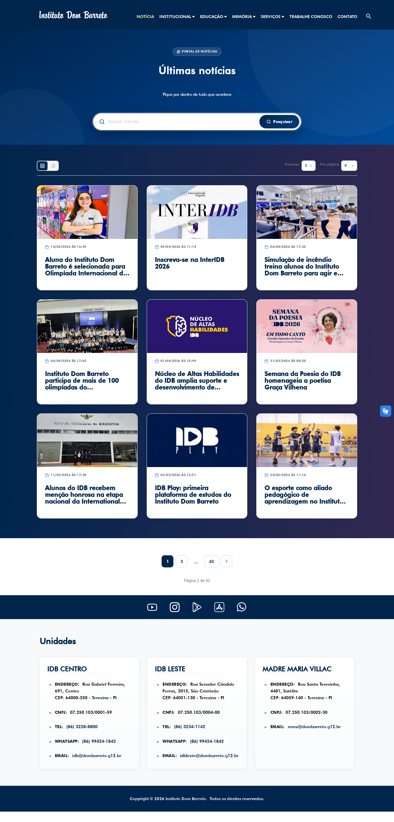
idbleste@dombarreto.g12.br (193, 765)
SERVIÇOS (272, 16)
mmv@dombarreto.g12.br (315, 729)
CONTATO (347, 16)
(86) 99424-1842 (100, 743)
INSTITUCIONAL (177, 16)
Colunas (292, 164)
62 (211, 561)
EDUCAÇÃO (213, 16)
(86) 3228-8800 (83, 729)
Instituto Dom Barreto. (186, 809)
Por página (329, 164)
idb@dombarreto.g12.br (97, 758)
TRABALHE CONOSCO (310, 16)
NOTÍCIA (145, 16)
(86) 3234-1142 (190, 729)
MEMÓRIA (243, 16)
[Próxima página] (227, 561)
